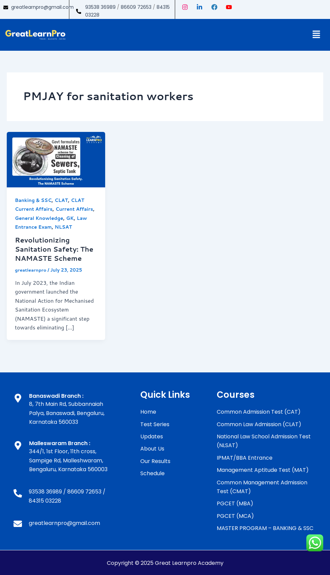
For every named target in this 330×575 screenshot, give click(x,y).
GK (70, 218)
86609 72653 (136, 7)
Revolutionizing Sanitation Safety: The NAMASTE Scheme (54, 248)
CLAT (61, 200)
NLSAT (64, 227)
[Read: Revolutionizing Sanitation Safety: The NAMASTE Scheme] (56, 159)
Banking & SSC (33, 200)
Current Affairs (75, 209)
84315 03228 (45, 500)
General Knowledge (39, 218)
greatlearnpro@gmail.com (42, 7)
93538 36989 (100, 7)
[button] (316, 34)
